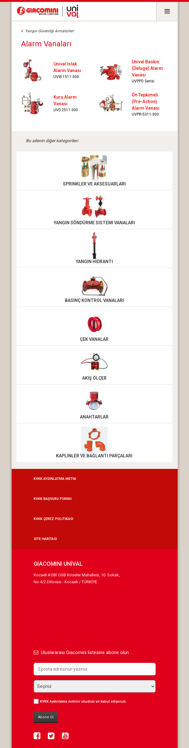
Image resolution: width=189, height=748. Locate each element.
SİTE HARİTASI (45, 539)
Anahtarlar (94, 416)
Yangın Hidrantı (94, 261)
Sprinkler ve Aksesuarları (94, 183)
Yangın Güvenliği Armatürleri (49, 31)
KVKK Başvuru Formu (53, 499)
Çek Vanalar (94, 339)
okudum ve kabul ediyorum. (83, 701)
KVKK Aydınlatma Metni (55, 479)
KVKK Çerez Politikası (53, 519)
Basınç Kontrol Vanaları (94, 300)
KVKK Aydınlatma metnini (60, 701)
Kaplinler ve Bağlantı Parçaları (94, 455)
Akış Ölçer (94, 378)
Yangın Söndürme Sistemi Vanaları (94, 222)
